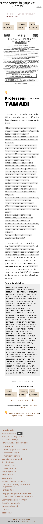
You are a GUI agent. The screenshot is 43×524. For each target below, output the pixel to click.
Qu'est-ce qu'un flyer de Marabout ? (18, 496)
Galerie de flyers (12, 433)
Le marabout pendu (11, 456)
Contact (5, 509)
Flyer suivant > (33, 26)
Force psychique (9, 471)
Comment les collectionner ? (14, 500)
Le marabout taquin (10, 452)
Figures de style (18, 416)
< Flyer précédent (7, 26)
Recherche (7, 513)
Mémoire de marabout (12, 459)
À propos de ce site (10, 506)
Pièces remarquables (14, 413)
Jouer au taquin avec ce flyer (22, 400)
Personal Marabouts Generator (15, 481)
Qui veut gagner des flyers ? (14, 449)
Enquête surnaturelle (11, 503)
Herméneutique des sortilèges (15, 443)
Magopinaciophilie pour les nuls (16, 493)
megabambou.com (21, 519)
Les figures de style (10, 439)
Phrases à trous (8, 465)
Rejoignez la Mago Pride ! (13, 436)
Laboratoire (7, 446)
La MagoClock (8, 490)
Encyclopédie (8, 430)
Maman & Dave (29, 521)
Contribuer (29, 416)
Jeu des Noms (8, 462)
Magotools (7, 478)
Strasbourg (35, 98)
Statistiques (34, 413)
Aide (27, 413)
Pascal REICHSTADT (25, 386)
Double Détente (9, 468)
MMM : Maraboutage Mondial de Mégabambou (16, 485)
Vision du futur (8, 474)
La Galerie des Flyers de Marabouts (19, 14)
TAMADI (17, 104)
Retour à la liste (22, 26)
